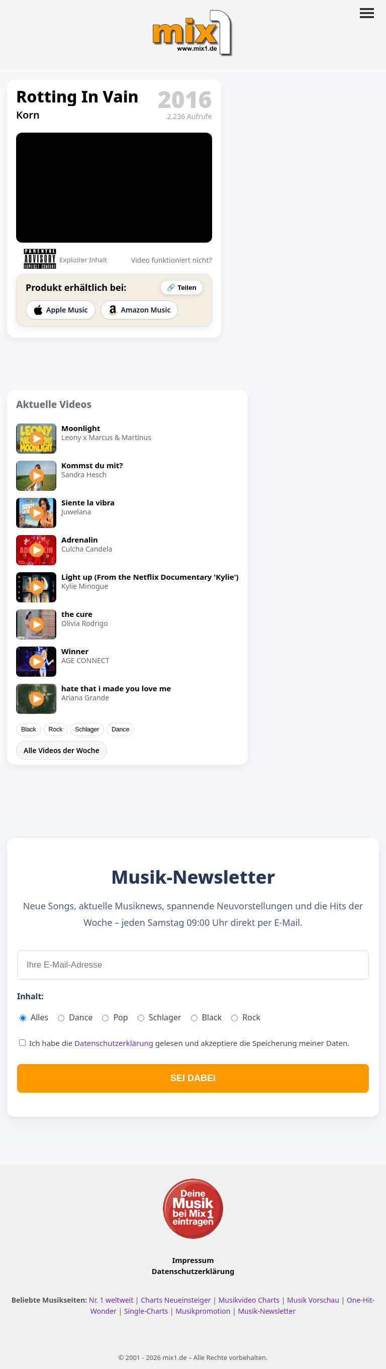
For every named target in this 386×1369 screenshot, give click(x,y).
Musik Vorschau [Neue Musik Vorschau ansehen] (314, 1300)
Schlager (87, 729)
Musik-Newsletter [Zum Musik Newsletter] (267, 1311)
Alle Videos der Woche (62, 750)
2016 (185, 99)
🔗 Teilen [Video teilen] (181, 287)
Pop (115, 1017)
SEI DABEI (193, 1078)
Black (28, 729)
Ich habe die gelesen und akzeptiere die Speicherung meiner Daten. (184, 1043)
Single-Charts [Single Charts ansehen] (147, 1311)
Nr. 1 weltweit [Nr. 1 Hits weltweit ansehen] (112, 1300)
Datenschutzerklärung (114, 1043)
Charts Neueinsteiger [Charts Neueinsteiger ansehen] (177, 1300)
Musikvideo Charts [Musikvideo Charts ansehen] (250, 1300)
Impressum (193, 1260)
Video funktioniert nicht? (171, 260)
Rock (56, 729)
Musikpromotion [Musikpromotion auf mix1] (203, 1311)
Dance (120, 729)
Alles (34, 1017)
